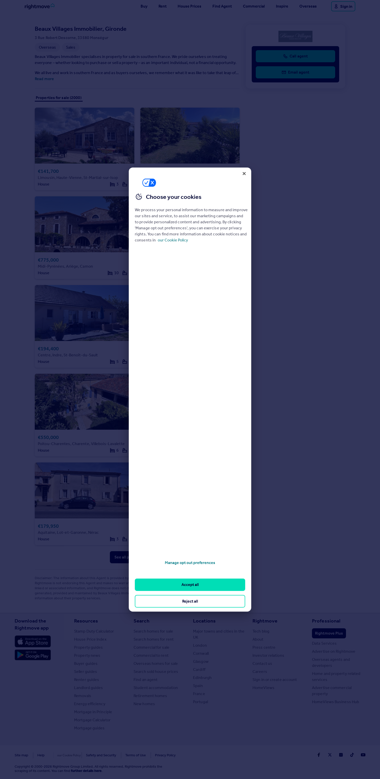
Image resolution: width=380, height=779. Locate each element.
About (258, 639)
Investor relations (268, 655)
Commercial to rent (151, 655)
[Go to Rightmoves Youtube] (363, 755)
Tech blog (260, 631)
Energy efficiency (89, 703)
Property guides (88, 647)
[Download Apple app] (33, 641)
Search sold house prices (156, 671)
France (199, 693)
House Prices (189, 6)
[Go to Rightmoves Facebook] (318, 755)
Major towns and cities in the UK (218, 634)
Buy (144, 6)
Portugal (200, 701)
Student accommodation (156, 687)
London (200, 645)
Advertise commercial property (332, 690)
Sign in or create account (274, 679)
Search (141, 621)
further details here (86, 771)
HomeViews (263, 687)
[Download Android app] (33, 655)
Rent (163, 6)
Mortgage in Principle (93, 711)
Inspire (282, 6)
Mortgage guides (89, 728)
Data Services (324, 643)
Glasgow (201, 661)
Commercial (254, 6)
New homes (144, 703)
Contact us (262, 663)
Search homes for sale (153, 631)
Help (41, 755)
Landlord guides (88, 687)
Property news (87, 655)
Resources (86, 621)
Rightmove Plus (329, 633)
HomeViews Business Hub (335, 701)
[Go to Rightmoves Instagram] (341, 755)
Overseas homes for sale (156, 663)
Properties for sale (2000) (59, 97)
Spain (198, 685)
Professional (326, 621)
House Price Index (90, 639)
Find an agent (145, 679)
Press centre (263, 647)
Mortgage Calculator (92, 720)
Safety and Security (90, 755)
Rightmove (264, 621)
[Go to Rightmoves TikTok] (352, 755)
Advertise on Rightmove (333, 651)
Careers (259, 671)
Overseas (308, 6)
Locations (204, 621)
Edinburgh (202, 677)
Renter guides (86, 679)
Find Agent (222, 6)
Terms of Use (125, 755)
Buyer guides (86, 663)
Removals (82, 695)
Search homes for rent (154, 639)
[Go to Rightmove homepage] (39, 6)
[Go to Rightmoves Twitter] (330, 755)
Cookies (60, 755)
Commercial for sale (151, 647)
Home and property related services (336, 676)
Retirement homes (150, 695)
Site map (21, 755)
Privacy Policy (154, 755)
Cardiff (199, 669)
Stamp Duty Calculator (94, 631)
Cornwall (201, 653)
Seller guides (85, 671)
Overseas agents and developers (331, 662)
